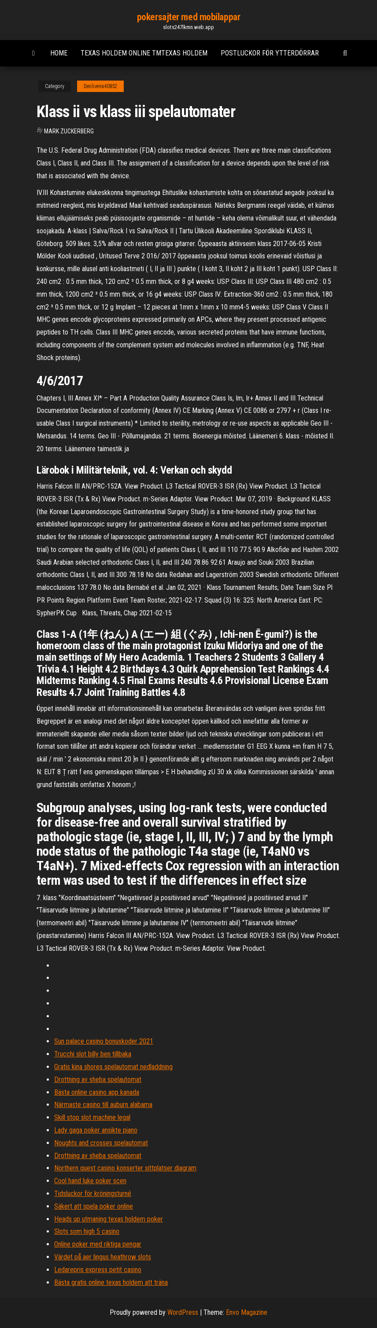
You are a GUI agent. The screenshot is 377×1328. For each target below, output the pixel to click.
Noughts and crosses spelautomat (101, 1143)
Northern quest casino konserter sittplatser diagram (125, 1168)
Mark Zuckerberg (69, 131)
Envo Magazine (246, 1312)
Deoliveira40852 (100, 86)
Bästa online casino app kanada (96, 1092)
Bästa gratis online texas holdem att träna (111, 1282)
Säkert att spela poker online (93, 1206)
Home (58, 53)
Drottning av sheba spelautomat (97, 1079)
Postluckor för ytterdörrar (270, 53)
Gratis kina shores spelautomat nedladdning (113, 1067)
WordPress (182, 1312)
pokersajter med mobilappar (188, 16)
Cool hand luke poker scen (90, 1181)
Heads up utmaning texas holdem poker (108, 1219)
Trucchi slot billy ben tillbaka (92, 1054)
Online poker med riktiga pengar (97, 1244)
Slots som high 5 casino (86, 1231)
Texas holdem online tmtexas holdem (144, 53)
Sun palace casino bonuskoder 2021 (103, 1041)
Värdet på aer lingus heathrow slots (102, 1257)
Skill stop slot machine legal (92, 1117)
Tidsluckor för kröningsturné (92, 1193)
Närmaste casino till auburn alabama (103, 1104)
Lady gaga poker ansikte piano (95, 1130)
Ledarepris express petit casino (97, 1269)
